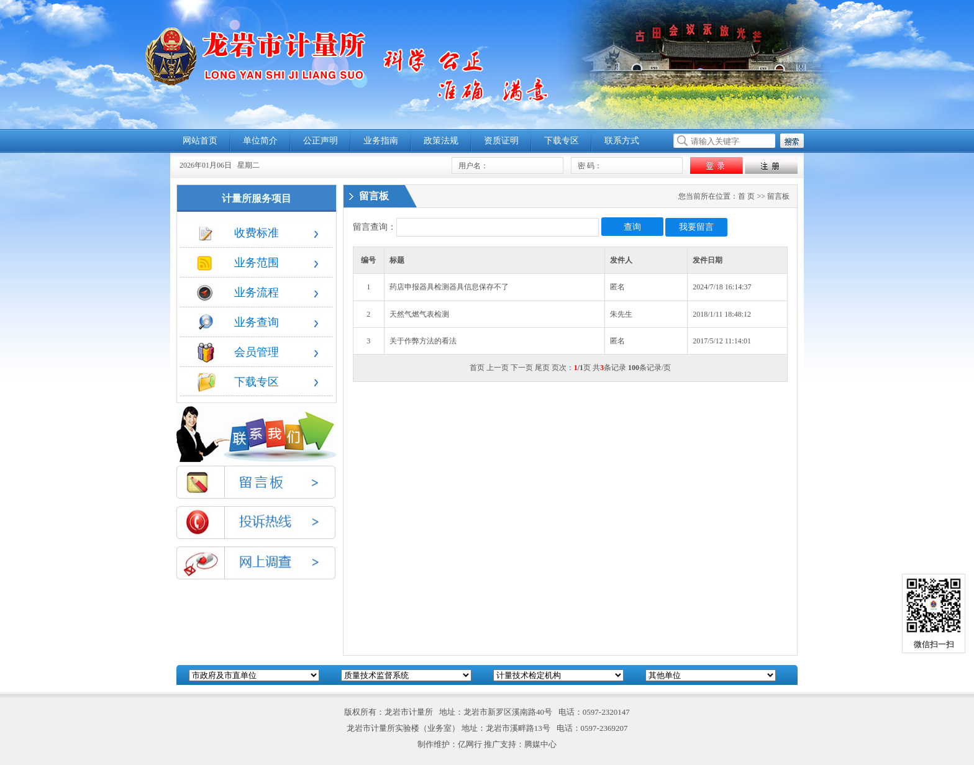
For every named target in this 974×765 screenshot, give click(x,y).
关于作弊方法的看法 (423, 341)
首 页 (746, 196)
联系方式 (621, 140)
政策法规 (441, 140)
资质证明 (501, 140)
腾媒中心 (540, 744)
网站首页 (200, 140)
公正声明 (320, 140)
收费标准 (238, 233)
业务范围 (238, 262)
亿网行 (470, 744)
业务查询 (238, 322)
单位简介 (260, 140)
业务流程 (238, 292)
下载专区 (561, 140)
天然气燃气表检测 (419, 314)
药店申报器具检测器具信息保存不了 (449, 287)
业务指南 (380, 140)
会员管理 (238, 352)
